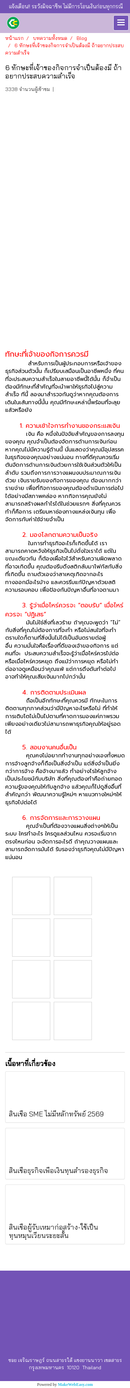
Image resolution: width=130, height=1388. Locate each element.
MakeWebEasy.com (75, 1384)
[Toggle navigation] (121, 23)
